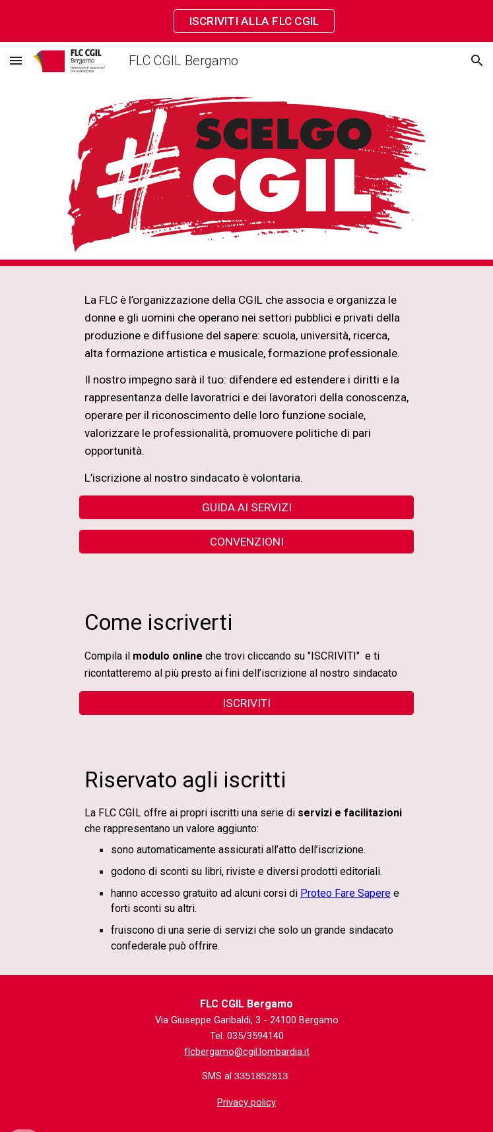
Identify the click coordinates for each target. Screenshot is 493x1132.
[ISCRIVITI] (246, 703)
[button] (16, 60)
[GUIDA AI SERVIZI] (246, 507)
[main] (246, 388)
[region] (246, 21)
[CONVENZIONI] (246, 541)
